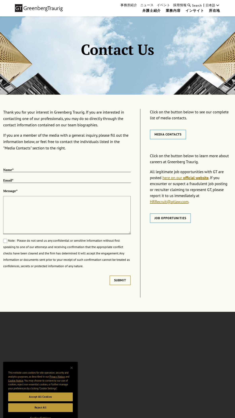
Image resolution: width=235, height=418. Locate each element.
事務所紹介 (128, 5)
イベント (163, 5)
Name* (8, 170)
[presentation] (33, 283)
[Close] (71, 372)
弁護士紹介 (151, 11)
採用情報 (179, 5)
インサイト (194, 11)
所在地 (214, 11)
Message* (10, 191)
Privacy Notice (57, 381)
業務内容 (173, 11)
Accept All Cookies (40, 401)
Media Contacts (168, 134)
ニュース (147, 5)
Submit (120, 280)
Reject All (41, 412)
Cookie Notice (15, 385)
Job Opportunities (170, 218)
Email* (8, 180)
